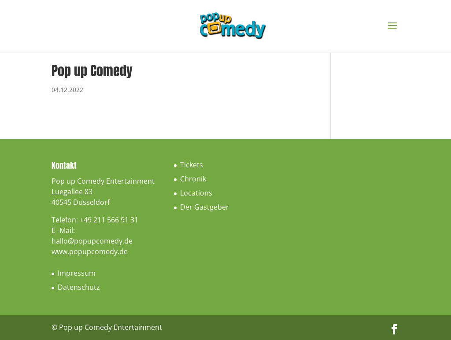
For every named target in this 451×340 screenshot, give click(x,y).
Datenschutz (79, 287)
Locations (196, 193)
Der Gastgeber (204, 207)
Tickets (191, 165)
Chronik (193, 179)
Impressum (77, 273)
